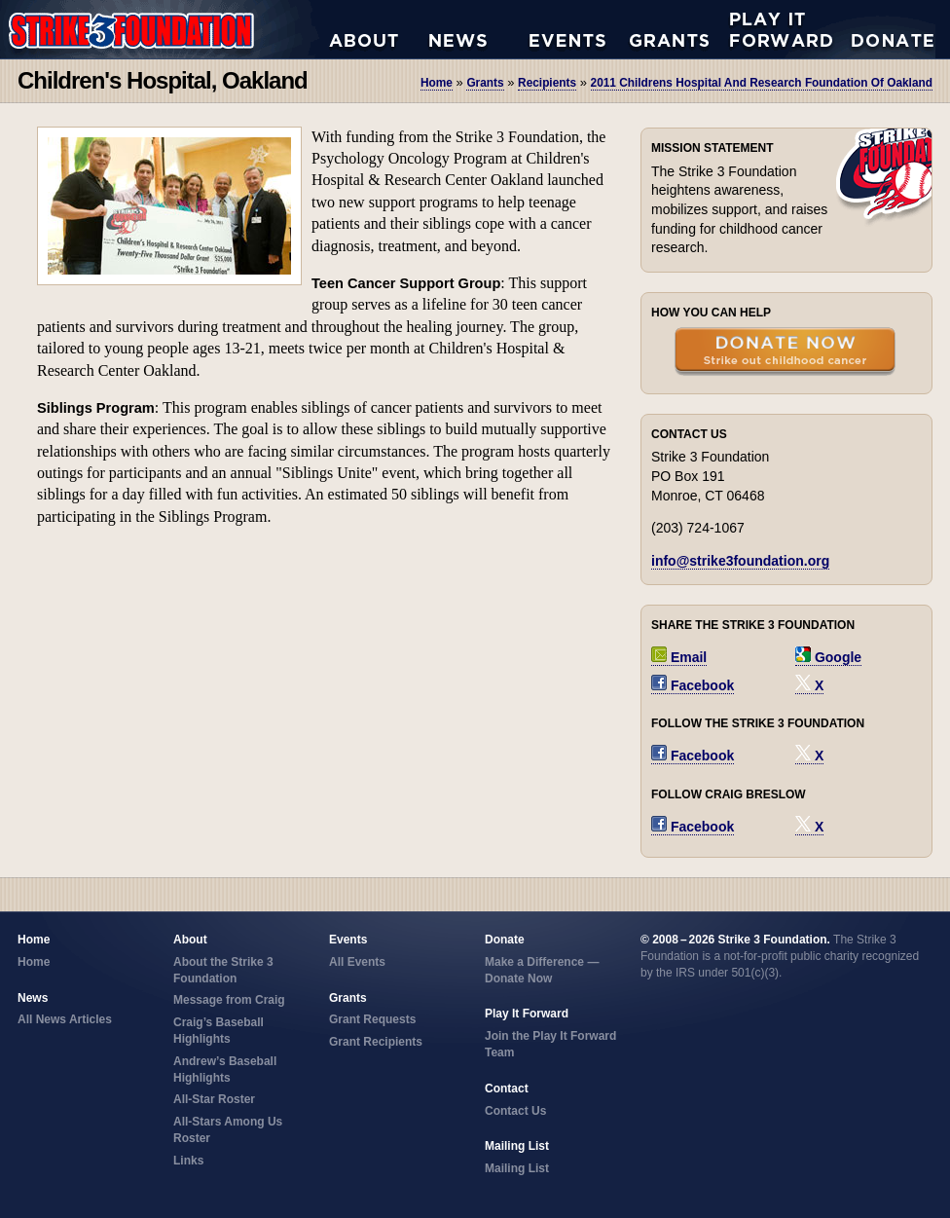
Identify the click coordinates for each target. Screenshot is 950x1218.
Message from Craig (229, 1000)
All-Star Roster (214, 1099)
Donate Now (882, 29)
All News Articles (479, 29)
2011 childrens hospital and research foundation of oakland (761, 83)
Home (436, 83)
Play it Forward (780, 29)
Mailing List (517, 1168)
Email (679, 657)
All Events (580, 29)
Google (828, 657)
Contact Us (515, 1111)
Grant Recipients (375, 1042)
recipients (547, 83)
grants (484, 83)
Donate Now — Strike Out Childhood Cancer (785, 353)
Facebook (692, 685)
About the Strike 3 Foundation (379, 29)
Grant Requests (680, 29)
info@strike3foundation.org (740, 561)
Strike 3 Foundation (164, 29)
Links (188, 1160)
